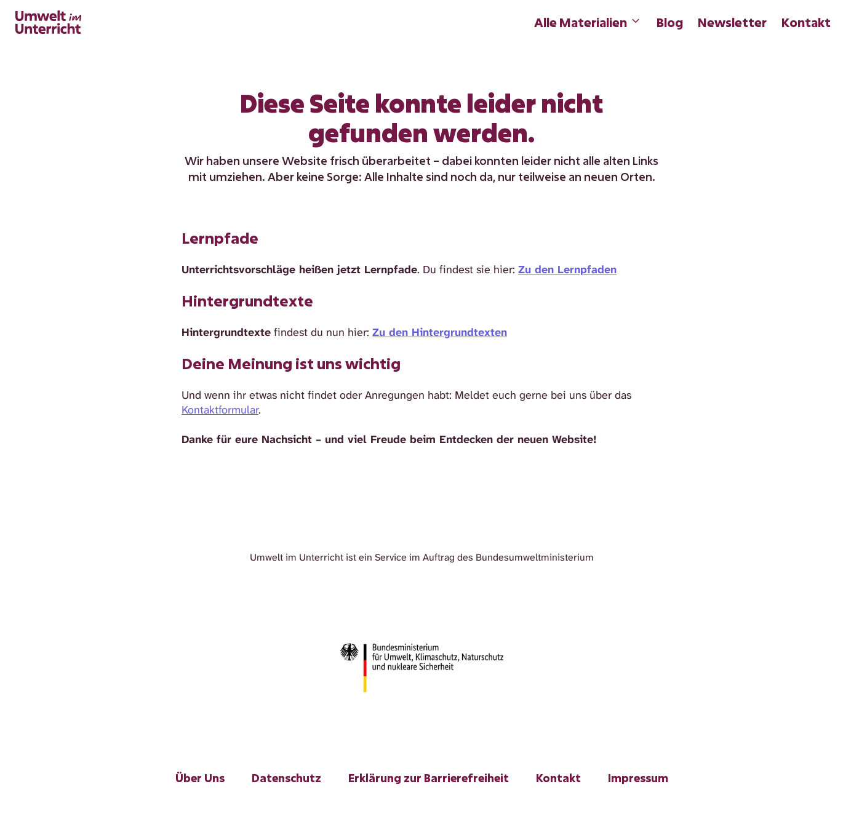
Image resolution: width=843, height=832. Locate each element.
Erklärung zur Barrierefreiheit (428, 777)
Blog (670, 22)
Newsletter (732, 22)
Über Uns (200, 777)
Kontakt (806, 22)
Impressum (638, 777)
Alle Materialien (588, 22)
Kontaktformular (220, 409)
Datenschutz (286, 777)
